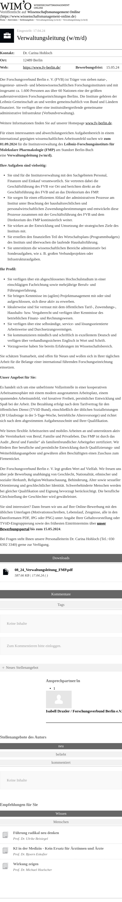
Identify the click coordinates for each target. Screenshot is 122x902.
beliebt (61, 754)
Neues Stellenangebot (22, 667)
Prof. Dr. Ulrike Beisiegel (30, 838)
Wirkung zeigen (25, 864)
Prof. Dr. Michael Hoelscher (32, 870)
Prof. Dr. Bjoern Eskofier (30, 854)
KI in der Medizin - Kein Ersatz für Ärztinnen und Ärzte (58, 848)
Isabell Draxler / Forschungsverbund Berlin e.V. (84, 711)
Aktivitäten (13, 20)
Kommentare (61, 594)
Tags (61, 605)
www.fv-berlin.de (98, 123)
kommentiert (61, 762)
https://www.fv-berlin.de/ (42, 67)
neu (61, 746)
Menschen (61, 822)
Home (2, 20)
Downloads (61, 558)
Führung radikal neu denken (36, 833)
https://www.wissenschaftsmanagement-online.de (38, 16)
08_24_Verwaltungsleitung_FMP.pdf (44, 570)
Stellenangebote (27, 20)
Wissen (72, 813)
